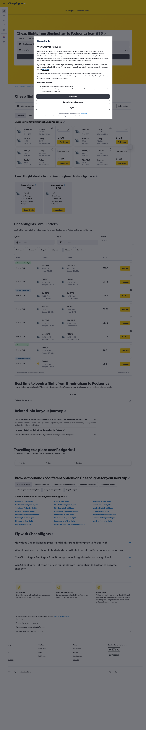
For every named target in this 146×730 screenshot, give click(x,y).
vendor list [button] (45, 69)
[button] (73, 96)
